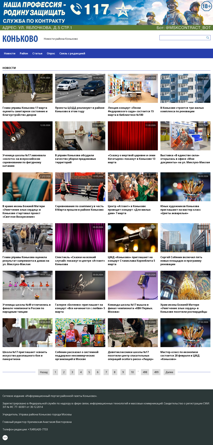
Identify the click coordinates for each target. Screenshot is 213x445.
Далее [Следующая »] (169, 372)
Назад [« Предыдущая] (44, 372)
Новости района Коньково (61, 38)
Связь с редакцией (72, 53)
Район (24, 53)
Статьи (37, 53)
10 (132, 372)
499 (156, 372)
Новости (9, 53)
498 (145, 372)
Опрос (51, 53)
